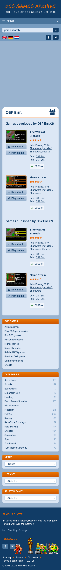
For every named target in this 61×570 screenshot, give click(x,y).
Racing (30, 418)
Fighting (30, 397)
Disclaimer (33, 557)
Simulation (30, 435)
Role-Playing (36, 145)
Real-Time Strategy (30, 422)
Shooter (30, 431)
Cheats (8, 365)
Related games (14, 491)
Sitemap (7, 557)
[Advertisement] (30, 71)
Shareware (35, 151)
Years (8, 457)
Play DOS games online (16, 331)
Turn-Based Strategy (30, 448)
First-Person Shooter (30, 401)
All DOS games (12, 327)
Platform (30, 410)
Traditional (30, 443)
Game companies (14, 360)
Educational (30, 388)
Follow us (9, 538)
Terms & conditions (12, 560)
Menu (10, 21)
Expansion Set (30, 393)
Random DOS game (15, 356)
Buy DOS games (13, 335)
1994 (46, 145)
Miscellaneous (30, 405)
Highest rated (12, 344)
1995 (46, 186)
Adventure (30, 380)
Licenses (10, 474)
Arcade (30, 384)
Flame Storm (38, 177)
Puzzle (30, 414)
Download (17, 146)
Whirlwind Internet (27, 565)
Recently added (13, 348)
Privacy (20, 557)
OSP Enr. (40, 156)
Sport (30, 439)
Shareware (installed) (41, 148)
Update (46, 151)
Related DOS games (15, 352)
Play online (17, 152)
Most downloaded (14, 339)
